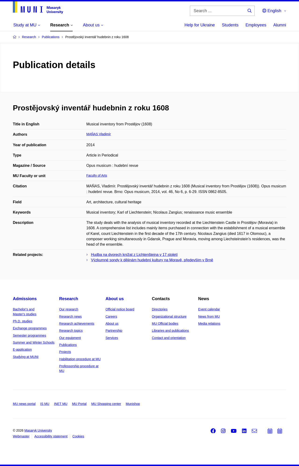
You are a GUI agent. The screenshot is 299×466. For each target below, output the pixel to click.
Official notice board (120, 309)
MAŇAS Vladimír (98, 134)
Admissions (25, 298)
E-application (22, 349)
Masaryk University (38, 430)
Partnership (114, 330)
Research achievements (76, 323)
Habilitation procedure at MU (79, 359)
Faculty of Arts (96, 175)
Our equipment (70, 338)
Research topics (70, 330)
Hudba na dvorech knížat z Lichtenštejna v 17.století (134, 255)
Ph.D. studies (22, 321)
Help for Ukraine (200, 25)
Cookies (78, 436)
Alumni (279, 25)
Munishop (133, 404)
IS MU (44, 404)
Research (68, 298)
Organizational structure (169, 316)
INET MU (60, 404)
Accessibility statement (51, 436)
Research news (70, 316)
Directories (159, 309)
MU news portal (24, 404)
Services (112, 338)
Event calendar (209, 309)
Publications (68, 345)
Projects (65, 352)
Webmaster (21, 436)
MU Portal (79, 404)
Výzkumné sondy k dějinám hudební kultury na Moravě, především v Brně (152, 260)
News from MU (209, 316)
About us (115, 298)
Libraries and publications (170, 330)
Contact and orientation (169, 338)
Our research (68, 309)
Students (230, 25)
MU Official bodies (165, 323)
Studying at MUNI (26, 357)
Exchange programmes (30, 328)
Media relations (209, 323)
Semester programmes (29, 335)
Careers (111, 316)
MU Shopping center (106, 404)
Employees (256, 25)
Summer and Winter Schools (33, 342)
